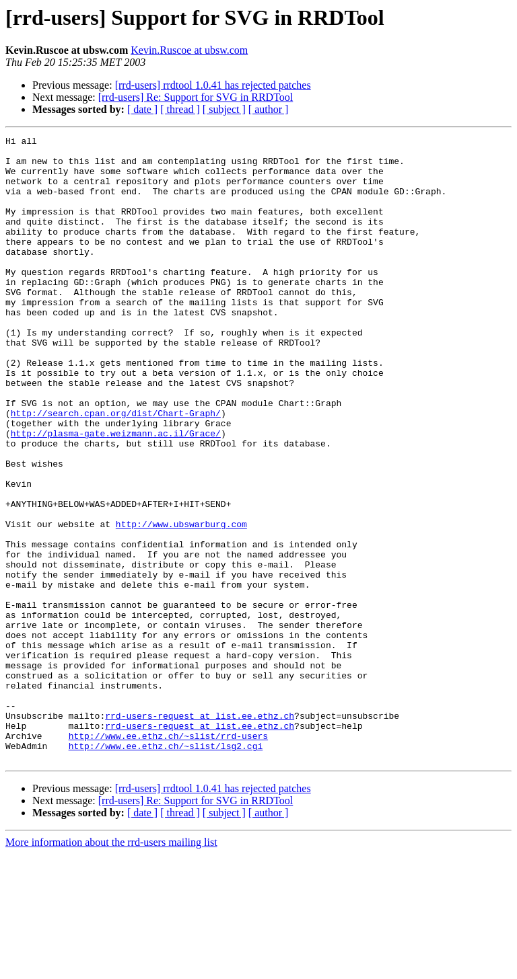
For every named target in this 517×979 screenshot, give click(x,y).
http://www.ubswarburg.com (181, 602)
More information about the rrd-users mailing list (111, 967)
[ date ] (142, 109)
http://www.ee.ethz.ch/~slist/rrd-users (168, 857)
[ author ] (268, 109)
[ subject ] (224, 109)
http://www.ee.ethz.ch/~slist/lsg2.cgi (166, 869)
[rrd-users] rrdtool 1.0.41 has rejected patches (213, 85)
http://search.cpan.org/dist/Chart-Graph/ (116, 469)
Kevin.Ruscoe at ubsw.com (189, 50)
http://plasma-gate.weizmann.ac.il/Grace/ (116, 493)
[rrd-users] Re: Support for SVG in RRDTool (196, 97)
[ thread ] (180, 109)
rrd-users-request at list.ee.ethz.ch (199, 832)
